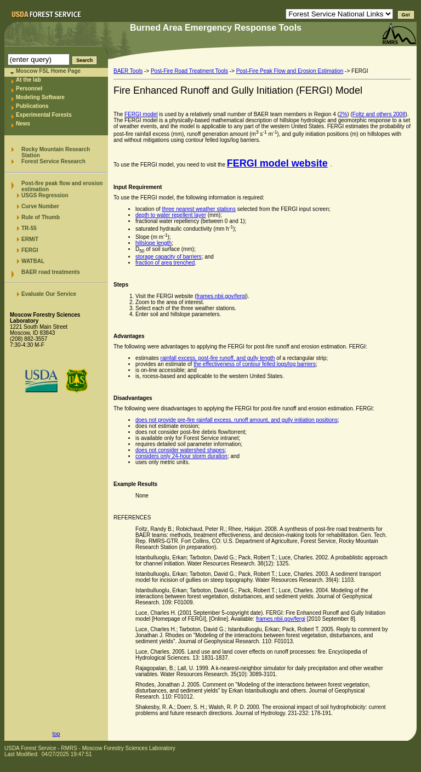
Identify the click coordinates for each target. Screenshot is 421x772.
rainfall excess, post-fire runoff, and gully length (218, 358)
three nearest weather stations (199, 209)
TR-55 (29, 228)
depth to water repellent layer (170, 215)
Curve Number (40, 206)
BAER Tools (128, 71)
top (56, 734)
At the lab (28, 80)
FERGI (29, 250)
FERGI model (141, 114)
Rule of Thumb (40, 217)
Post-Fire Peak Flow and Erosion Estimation (290, 71)
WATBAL (32, 261)
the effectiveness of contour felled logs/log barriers (255, 364)
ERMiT (29, 239)
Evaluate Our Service (48, 294)
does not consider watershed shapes (180, 450)
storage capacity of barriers (168, 257)
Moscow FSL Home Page (48, 71)
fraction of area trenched (165, 263)
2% (343, 114)
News (23, 124)
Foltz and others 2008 (379, 114)
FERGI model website (277, 163)
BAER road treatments (50, 272)
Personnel (29, 88)
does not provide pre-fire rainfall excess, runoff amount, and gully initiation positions (236, 420)
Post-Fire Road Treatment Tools (189, 71)
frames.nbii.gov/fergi (221, 296)
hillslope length (153, 243)
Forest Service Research (53, 161)
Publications (32, 106)
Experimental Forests (44, 115)
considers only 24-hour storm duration (181, 456)
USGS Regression (45, 195)
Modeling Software (40, 97)
